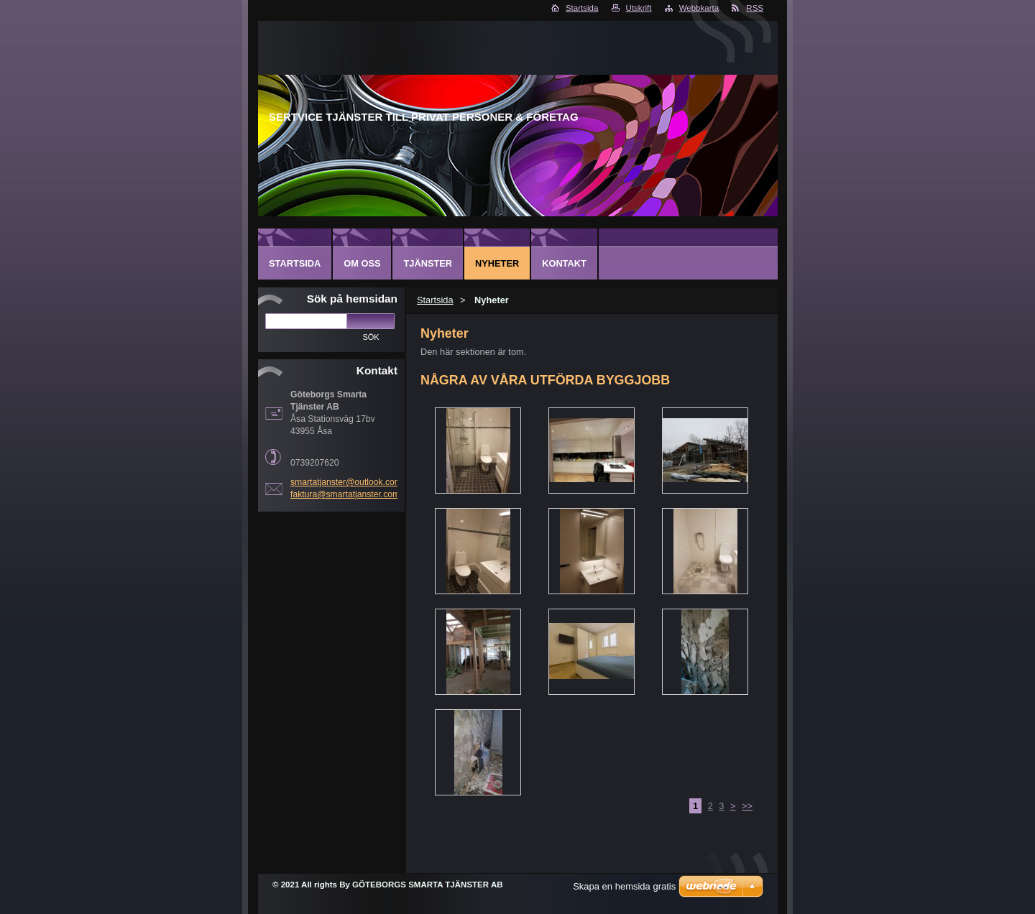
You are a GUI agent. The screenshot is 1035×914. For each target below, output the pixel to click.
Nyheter (497, 263)
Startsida (582, 8)
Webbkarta (699, 8)
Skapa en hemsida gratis (624, 886)
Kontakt (564, 263)
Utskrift (639, 8)
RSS (754, 8)
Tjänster (427, 263)
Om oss (362, 263)
